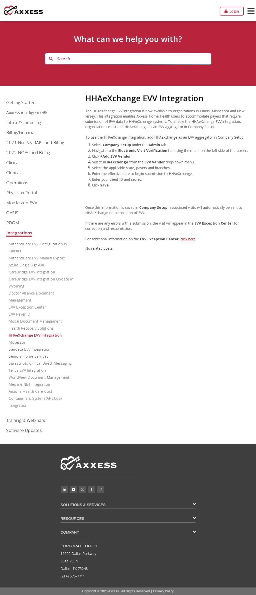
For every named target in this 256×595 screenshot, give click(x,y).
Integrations (19, 233)
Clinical (13, 162)
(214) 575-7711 (72, 576)
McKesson (17, 342)
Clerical (13, 172)
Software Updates (24, 430)
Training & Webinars (25, 420)
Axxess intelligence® (26, 112)
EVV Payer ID (19, 314)
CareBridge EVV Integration (32, 272)
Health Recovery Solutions (31, 328)
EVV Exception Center (27, 307)
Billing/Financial (21, 132)
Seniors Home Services (28, 356)
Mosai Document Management (35, 321)
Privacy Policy (163, 591)
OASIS (12, 213)
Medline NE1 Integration (29, 384)
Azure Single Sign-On (26, 265)
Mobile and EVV (21, 203)
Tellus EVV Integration (27, 370)
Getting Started (21, 102)
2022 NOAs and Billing (28, 152)
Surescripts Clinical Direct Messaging (40, 363)
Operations (17, 182)
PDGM (12, 223)
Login (231, 11)
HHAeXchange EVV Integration (35, 335)
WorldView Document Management (39, 377)
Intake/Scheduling (23, 122)
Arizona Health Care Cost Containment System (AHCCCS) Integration (35, 398)
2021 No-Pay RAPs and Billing (35, 142)
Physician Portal (21, 192)
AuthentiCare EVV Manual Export (37, 258)
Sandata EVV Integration (29, 349)
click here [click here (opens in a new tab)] (188, 239)
